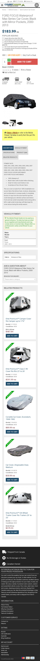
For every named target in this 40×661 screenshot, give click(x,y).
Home (4, 10)
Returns (3, 623)
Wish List (4, 650)
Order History (5, 648)
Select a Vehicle (12, 132)
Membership (5, 654)
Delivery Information (7, 611)
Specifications (9, 152)
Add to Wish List (9, 72)
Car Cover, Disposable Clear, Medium (17, 466)
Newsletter (4, 652)
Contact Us (28, 1)
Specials (4, 636)
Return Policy (5, 605)
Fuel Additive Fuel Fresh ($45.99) (14, 40)
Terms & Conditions (7, 613)
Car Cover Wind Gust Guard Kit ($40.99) (16, 46)
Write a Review (26, 69)
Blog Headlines (6, 638)
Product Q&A (22, 152)
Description (8, 148)
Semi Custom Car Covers (27, 10)
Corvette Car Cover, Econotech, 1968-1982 (18, 418)
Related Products (10, 157)
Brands (3, 631)
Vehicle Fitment (21, 148)
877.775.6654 (18, 1)
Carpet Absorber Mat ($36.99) (13, 38)
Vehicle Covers (12, 10)
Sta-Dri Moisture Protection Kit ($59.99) (16, 41)
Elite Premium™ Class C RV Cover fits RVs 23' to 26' (17, 370)
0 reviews (15, 69)
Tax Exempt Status (6, 607)
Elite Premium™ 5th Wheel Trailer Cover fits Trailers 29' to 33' (19, 515)
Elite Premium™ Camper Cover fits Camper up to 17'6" (18, 319)
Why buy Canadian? (7, 609)
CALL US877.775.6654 (30, 83)
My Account (5, 646)
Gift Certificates (6, 634)
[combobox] (20, 279)
